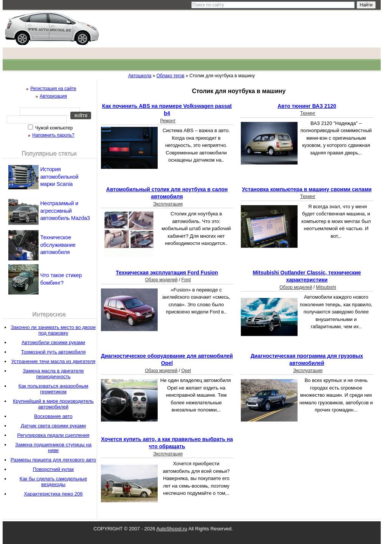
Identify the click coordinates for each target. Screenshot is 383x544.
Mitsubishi (326, 287)
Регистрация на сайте (53, 88)
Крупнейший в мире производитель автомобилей (53, 404)
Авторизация (53, 96)
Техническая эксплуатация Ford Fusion (167, 273)
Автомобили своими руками (53, 342)
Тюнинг (307, 113)
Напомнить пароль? (53, 135)
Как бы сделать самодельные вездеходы (53, 481)
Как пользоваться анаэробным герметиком (53, 388)
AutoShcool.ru (171, 529)
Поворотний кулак (53, 469)
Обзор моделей (161, 279)
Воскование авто (53, 416)
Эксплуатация (168, 204)
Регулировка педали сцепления (53, 435)
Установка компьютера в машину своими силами (307, 189)
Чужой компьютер (53, 128)
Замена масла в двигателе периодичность (53, 373)
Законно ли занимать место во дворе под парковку (53, 330)
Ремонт (167, 120)
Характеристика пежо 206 (53, 494)
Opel (186, 370)
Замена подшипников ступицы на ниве (53, 447)
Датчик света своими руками (53, 426)
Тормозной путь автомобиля (53, 352)
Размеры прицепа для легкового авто (53, 460)
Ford (186, 279)
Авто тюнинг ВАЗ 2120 (307, 106)
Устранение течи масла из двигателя (53, 361)
